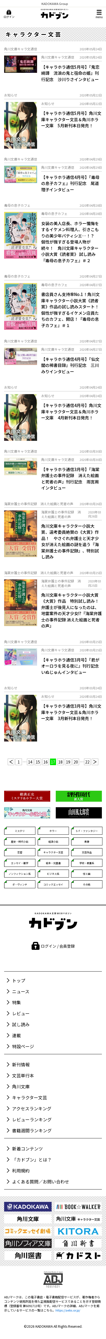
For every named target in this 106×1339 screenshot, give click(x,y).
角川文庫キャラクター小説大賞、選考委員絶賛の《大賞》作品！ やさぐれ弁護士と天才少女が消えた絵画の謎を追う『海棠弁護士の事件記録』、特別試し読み (70, 541)
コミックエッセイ (53, 884)
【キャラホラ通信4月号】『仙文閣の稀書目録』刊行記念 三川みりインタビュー (70, 365)
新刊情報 (21, 1064)
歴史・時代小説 (19, 841)
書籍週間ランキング (32, 1130)
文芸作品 (87, 852)
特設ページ (23, 1046)
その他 (86, 884)
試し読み (21, 1024)
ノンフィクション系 (20, 874)
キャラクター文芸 (53, 852)
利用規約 (21, 1170)
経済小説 (53, 841)
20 (76, 762)
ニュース (20, 991)
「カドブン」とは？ (32, 1159)
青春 (86, 841)
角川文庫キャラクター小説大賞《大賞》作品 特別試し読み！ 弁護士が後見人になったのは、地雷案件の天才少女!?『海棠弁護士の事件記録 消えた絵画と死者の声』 (71, 610)
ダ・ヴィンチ (19, 884)
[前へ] (11, 762)
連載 (16, 1035)
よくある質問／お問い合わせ (40, 1181)
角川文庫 (21, 1086)
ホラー (53, 831)
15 (38, 762)
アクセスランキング (31, 1108)
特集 (16, 1002)
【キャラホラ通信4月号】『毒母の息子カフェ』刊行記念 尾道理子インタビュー (70, 183)
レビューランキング (32, 1119)
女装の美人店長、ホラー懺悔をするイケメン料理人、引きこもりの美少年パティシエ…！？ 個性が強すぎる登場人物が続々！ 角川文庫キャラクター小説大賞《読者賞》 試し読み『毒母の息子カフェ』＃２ (70, 241)
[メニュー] (99, 14)
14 (30, 762)
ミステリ (20, 831)
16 (45, 762)
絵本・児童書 (53, 863)
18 (60, 762)
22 (87, 762)
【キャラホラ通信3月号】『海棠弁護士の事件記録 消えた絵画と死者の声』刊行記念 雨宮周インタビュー (70, 478)
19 (68, 762)
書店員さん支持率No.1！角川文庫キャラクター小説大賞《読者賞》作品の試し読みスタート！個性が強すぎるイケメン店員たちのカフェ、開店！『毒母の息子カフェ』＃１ (70, 309)
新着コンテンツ (27, 1148)
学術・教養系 (86, 863)
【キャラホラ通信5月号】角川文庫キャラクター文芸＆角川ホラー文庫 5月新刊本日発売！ (71, 119)
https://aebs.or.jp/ (67, 1310)
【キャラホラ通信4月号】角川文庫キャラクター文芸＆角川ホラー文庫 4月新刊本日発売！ (71, 411)
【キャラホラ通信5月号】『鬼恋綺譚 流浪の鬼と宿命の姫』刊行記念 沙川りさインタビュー (70, 73)
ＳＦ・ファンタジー (87, 831)
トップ (18, 980)
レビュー (21, 1013)
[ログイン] (9, 14)
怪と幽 (86, 874)
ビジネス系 (53, 874)
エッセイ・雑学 (19, 863)
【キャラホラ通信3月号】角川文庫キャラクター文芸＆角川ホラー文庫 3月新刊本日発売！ (71, 712)
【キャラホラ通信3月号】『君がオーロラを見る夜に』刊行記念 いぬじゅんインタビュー (71, 666)
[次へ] (95, 762)
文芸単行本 (23, 1075)
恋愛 (19, 852)
